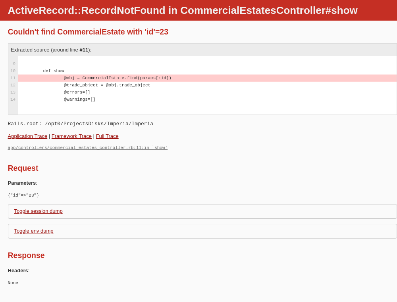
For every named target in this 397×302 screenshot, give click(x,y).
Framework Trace (72, 136)
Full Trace (107, 136)
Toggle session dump (38, 211)
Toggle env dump (34, 231)
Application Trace (28, 136)
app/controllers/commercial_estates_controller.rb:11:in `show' (88, 148)
